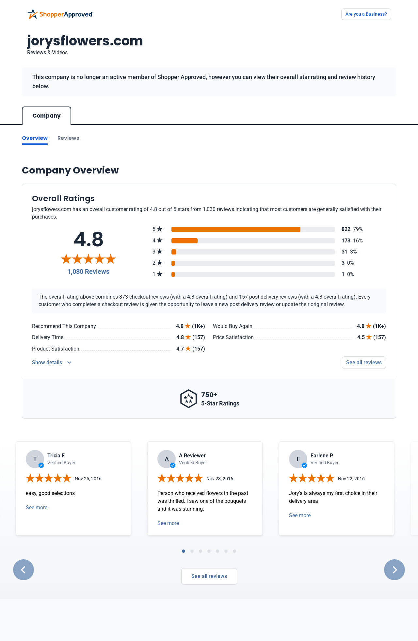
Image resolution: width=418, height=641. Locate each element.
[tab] (183, 551)
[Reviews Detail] (51, 362)
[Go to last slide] (23, 569)
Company (46, 116)
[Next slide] (394, 569)
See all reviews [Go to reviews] (364, 362)
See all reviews (209, 576)
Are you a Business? (366, 14)
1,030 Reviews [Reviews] (88, 271)
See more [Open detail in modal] (36, 507)
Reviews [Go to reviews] (68, 138)
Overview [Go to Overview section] (35, 138)
